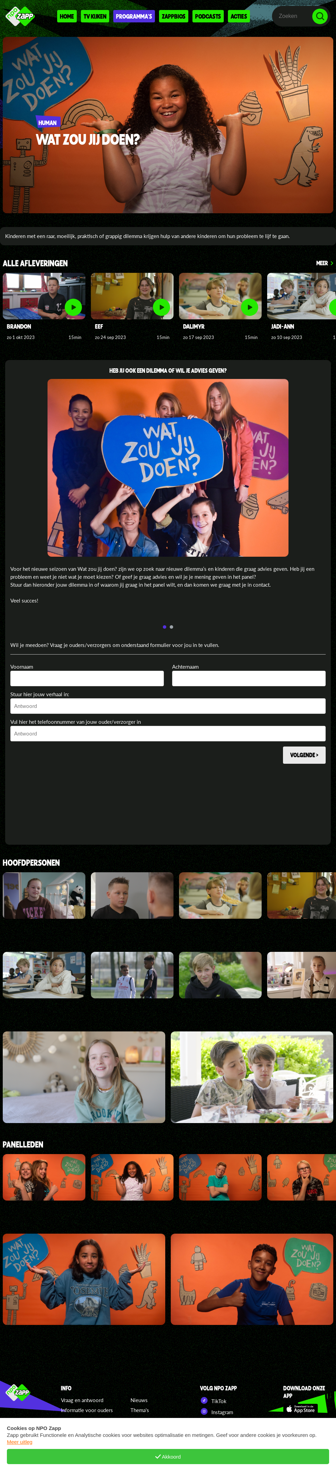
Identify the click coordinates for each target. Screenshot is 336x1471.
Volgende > (304, 755)
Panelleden (23, 1145)
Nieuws (139, 1400)
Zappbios (174, 16)
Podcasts (208, 16)
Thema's (139, 1410)
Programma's (134, 16)
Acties (239, 16)
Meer (322, 263)
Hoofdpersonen (31, 863)
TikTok (213, 1400)
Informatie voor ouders (87, 1410)
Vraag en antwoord (82, 1400)
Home (67, 16)
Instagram (216, 1411)
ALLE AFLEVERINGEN (35, 263)
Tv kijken (95, 16)
